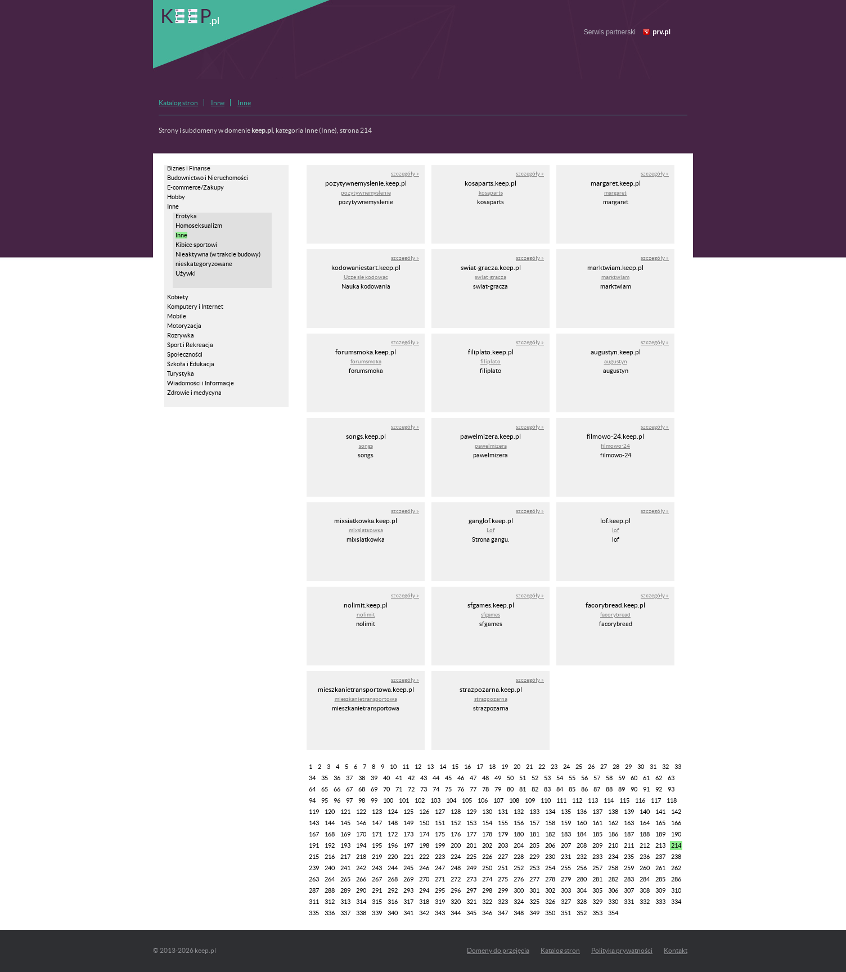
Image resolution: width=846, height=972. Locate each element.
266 (361, 879)
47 (473, 778)
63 (671, 778)
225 (471, 856)
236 (645, 856)
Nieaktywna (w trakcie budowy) (218, 254)
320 (456, 901)
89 (621, 789)
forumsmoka (365, 361)
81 (522, 789)
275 (503, 879)
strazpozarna (490, 699)
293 (408, 890)
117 (656, 800)
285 (660, 879)
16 (467, 766)
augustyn (615, 361)
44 (436, 778)
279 (566, 879)
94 (312, 800)
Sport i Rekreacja (190, 344)
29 (628, 766)
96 (337, 800)
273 (471, 879)
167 (314, 834)
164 (645, 823)
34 (312, 778)
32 (665, 766)
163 (629, 823)
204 (519, 845)
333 (660, 901)
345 (471, 913)
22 (541, 766)
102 (420, 800)
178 (487, 834)
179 (503, 834)
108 (514, 800)
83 (547, 789)
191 (314, 845)
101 (404, 800)
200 (456, 845)
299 (503, 890)
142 (676, 811)
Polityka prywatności (621, 950)
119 (314, 811)
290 (361, 890)
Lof (490, 530)
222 (424, 856)
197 (408, 845)
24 (566, 766)
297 (471, 890)
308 (645, 890)
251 (503, 868)
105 (467, 800)
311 (314, 901)
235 (629, 856)
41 (398, 778)
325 (534, 901)
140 (645, 811)
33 (677, 766)
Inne (217, 102)
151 (440, 823)
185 (597, 834)
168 (330, 834)
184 (582, 834)
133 (534, 811)
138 (613, 811)
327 (566, 901)
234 (613, 856)
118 (672, 800)
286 (676, 879)
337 (345, 913)
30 (640, 766)
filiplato (490, 361)
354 (613, 913)
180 (519, 834)
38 (361, 778)
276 (519, 879)
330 (613, 901)
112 (577, 800)
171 (377, 834)
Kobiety (177, 297)
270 (424, 879)
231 (566, 856)
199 (440, 845)
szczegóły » (405, 173)
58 (609, 778)
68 (361, 789)
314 (361, 901)
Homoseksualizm (199, 225)
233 (597, 856)
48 (485, 778)
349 (534, 913)
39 (374, 778)
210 (613, 845)
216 (330, 856)
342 (424, 913)
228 (519, 856)
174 (424, 834)
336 (330, 913)
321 (471, 901)
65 (324, 789)
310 (676, 890)
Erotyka (186, 216)
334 (676, 901)
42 (411, 778)
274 (487, 879)
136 (582, 811)
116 (640, 800)
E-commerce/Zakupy (195, 187)
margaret (615, 193)
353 (597, 913)
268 (393, 879)
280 (582, 879)
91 (646, 789)
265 (345, 879)
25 (578, 766)
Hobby (176, 197)
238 (676, 856)
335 (314, 913)
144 (330, 823)
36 (337, 778)
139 (629, 811)
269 (408, 879)
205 (534, 845)
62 (658, 778)
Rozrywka (180, 335)
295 (440, 890)
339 (377, 913)
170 (361, 834)
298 (487, 890)
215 (314, 856)
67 (349, 789)
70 (386, 789)
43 (423, 778)
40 (386, 778)
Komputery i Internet (195, 306)
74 (436, 789)
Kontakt (675, 950)
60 (634, 778)
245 (408, 868)
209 (597, 845)
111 (561, 800)
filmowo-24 (615, 446)
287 (314, 890)
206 (550, 845)
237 (660, 856)
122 (361, 811)
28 (616, 766)
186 (613, 834)
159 (566, 823)
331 (629, 901)
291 (377, 890)
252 (519, 868)
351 (566, 913)
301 (534, 890)
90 (634, 789)
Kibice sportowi (196, 244)
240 (330, 868)
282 (613, 879)
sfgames (490, 614)
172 (393, 834)
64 (312, 789)
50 (510, 778)
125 (408, 811)
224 (456, 856)
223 (440, 856)
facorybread (615, 614)
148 (393, 823)
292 (393, 890)
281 (597, 879)
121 (345, 811)
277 (534, 879)
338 (361, 913)
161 (597, 823)
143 (314, 823)
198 (424, 845)
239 (314, 868)
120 (330, 811)
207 (566, 845)
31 (653, 766)
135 (566, 811)
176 (456, 834)
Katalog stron (178, 102)
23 (554, 766)
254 (550, 868)
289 (345, 890)
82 (535, 789)
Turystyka (180, 373)
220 (393, 856)
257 (597, 868)
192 (330, 845)
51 (522, 778)
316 (393, 901)
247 (440, 868)
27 (603, 766)
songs (366, 446)
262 (676, 868)
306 (613, 890)
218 (361, 856)
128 (456, 811)
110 (546, 800)
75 (448, 789)
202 (487, 845)
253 (534, 868)
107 (498, 800)
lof (615, 530)
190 (676, 834)
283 (629, 879)
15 (455, 766)
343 (440, 913)
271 (440, 879)
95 (324, 800)
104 (451, 800)
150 (424, 823)
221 (408, 856)
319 (440, 901)
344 (456, 913)
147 (377, 823)
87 (596, 789)
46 (460, 778)
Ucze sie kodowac (366, 277)
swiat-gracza (490, 277)
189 (660, 834)
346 (487, 913)
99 (374, 800)
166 (676, 823)
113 (593, 800)
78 (485, 789)
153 (471, 823)
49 (497, 778)
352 (582, 913)
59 (621, 778)
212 (645, 845)
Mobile (176, 316)
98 (361, 800)
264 (330, 879)
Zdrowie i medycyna (194, 392)
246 (424, 868)
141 (660, 811)
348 (519, 913)
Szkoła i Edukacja (190, 364)
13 (430, 766)
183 (566, 834)
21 (529, 766)
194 (361, 845)
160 (582, 823)
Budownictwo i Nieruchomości (207, 177)
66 (337, 789)
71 (398, 789)
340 (393, 913)
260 (645, 868)
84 (559, 789)
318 (424, 901)
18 (492, 766)
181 (534, 834)
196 (393, 845)
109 (530, 800)
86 (584, 789)
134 (550, 811)
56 (584, 778)
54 (559, 778)
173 (408, 834)
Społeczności (184, 354)
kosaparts (491, 193)
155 (503, 823)
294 (424, 890)
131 (503, 811)
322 (487, 901)
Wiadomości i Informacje (200, 383)
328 (582, 901)
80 (510, 789)
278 (550, 879)
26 (591, 766)
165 (660, 823)
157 (534, 823)
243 (377, 868)
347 (503, 913)
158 (550, 823)
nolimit (366, 614)
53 (547, 778)
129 (471, 811)
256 (582, 868)
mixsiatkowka (366, 530)
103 (435, 800)
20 (517, 766)
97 (349, 800)
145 (345, 823)
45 (448, 778)
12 (418, 766)
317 (408, 901)
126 (424, 811)
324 (519, 901)
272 (456, 879)
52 (535, 778)
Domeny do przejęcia (498, 950)
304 (582, 890)
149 (408, 823)
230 (550, 856)
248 (456, 868)
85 (572, 789)
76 (460, 789)
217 (345, 856)
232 (582, 856)
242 (361, 868)
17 (479, 766)
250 (487, 868)
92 (658, 789)
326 (550, 901)
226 (487, 856)
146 (361, 823)
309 (660, 890)
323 (503, 901)
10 (393, 766)
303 (566, 890)
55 (572, 778)
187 (629, 834)
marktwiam (615, 277)
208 (582, 845)
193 (345, 845)
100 (388, 800)
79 (497, 789)
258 (613, 868)
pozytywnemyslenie (366, 193)
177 (471, 834)
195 (377, 845)
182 (550, 834)
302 (550, 890)
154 (487, 823)
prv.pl (661, 32)
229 (534, 856)
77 (473, 789)
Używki (186, 273)
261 (660, 868)
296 (456, 890)
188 (645, 834)
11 (405, 766)
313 (345, 901)
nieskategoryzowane (204, 263)
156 (519, 823)
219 (377, 856)
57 (596, 778)
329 (597, 901)
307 (629, 890)
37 (349, 778)
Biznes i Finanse (188, 168)
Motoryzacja (184, 325)
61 (646, 778)
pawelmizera (491, 446)
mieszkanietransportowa (366, 699)
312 (330, 901)
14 (442, 766)
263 (314, 879)
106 (483, 800)
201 (471, 845)
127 (440, 811)
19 (504, 766)
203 (503, 845)
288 (330, 890)
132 (519, 811)
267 (377, 879)
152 (456, 823)
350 (550, 913)
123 (377, 811)
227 (503, 856)
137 (597, 811)
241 (345, 868)
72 (411, 789)
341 (408, 913)
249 (471, 868)
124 (393, 811)
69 (374, 789)
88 (609, 789)
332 (645, 901)
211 (629, 845)
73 (423, 789)
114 (609, 800)
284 (645, 879)
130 (487, 811)
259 (629, 868)
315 (377, 901)
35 (324, 778)
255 (566, 868)
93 (671, 789)
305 (597, 890)
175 (440, 834)
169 (345, 834)
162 (613, 823)
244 (393, 868)
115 (624, 800)
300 (519, 890)
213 (660, 845)
